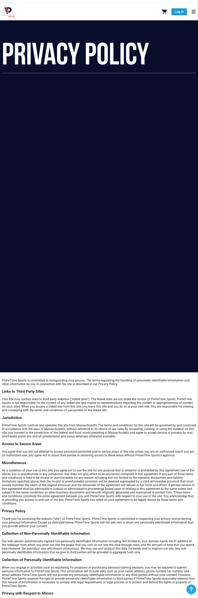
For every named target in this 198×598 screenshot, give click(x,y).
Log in (179, 11)
